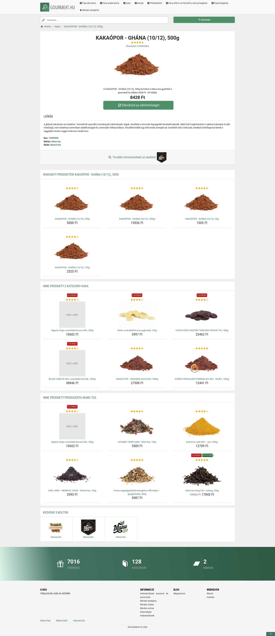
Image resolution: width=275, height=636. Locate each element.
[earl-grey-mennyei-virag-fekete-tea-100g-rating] (72, 460)
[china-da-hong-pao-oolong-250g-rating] (202, 460)
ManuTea (45, 620)
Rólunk (210, 593)
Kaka (127, 3)
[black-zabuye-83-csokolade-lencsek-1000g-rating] (72, 348)
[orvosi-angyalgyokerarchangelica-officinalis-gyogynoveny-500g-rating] (137, 460)
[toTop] (270, 634)
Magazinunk (179, 593)
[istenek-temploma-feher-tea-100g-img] (137, 426)
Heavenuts (79, 620)
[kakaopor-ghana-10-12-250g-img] (72, 203)
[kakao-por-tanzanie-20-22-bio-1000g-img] (137, 363)
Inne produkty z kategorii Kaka (65, 286)
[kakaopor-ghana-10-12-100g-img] (72, 252)
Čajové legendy (220, 3)
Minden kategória (89, 10)
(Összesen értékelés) (137, 46)
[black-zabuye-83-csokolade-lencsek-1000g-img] (72, 363)
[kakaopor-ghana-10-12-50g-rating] (202, 188)
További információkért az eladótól (137, 157)
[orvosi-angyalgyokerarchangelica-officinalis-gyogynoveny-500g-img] (137, 475)
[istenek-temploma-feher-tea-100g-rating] (137, 411)
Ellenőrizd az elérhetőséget (138, 105)
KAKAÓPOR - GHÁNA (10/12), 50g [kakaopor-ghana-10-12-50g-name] (202, 218)
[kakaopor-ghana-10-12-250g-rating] (72, 188)
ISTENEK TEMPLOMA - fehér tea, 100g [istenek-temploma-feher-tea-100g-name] (137, 442)
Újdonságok (146, 612)
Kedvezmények (147, 615)
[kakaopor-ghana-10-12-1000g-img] (137, 203)
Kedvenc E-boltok (55, 512)
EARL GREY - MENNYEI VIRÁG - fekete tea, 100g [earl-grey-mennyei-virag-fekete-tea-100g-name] (72, 490)
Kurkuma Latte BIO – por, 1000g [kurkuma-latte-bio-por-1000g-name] (202, 442)
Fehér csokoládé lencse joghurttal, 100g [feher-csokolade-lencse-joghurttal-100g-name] (137, 330)
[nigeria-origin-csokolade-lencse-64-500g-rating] (72, 300)
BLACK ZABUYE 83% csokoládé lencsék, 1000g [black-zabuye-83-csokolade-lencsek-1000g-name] (72, 379)
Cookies (210, 597)
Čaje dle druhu (87, 3)
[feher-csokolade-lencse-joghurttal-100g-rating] (137, 300)
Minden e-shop (147, 608)
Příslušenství (154, 3)
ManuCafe (55, 144)
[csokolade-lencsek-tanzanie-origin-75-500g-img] (202, 315)
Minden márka (147, 604)
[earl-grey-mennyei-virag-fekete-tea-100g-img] (72, 475)
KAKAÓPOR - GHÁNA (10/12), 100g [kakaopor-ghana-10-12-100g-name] (72, 267)
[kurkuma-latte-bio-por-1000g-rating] (202, 411)
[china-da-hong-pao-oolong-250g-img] (202, 475)
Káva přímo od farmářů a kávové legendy (187, 3)
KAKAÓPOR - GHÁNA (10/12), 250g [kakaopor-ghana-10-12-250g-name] (72, 218)
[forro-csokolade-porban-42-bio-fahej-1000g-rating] (202, 348)
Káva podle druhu (109, 3)
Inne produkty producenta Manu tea (69, 397)
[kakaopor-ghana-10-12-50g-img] (202, 203)
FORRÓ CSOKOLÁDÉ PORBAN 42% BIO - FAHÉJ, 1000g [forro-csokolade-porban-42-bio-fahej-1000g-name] (202, 379)
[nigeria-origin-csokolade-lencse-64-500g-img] (72, 315)
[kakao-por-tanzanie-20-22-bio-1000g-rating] (137, 348)
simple (138, 3)
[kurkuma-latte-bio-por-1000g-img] (202, 426)
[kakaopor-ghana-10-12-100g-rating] (72, 237)
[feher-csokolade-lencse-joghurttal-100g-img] (137, 315)
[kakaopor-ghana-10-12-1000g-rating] (137, 188)
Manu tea (56, 141)
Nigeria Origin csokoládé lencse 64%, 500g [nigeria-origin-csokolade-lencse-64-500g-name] (72, 330)
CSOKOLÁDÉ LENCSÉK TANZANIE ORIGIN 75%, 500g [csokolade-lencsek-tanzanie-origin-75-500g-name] (202, 330)
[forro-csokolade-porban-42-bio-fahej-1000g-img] (202, 363)
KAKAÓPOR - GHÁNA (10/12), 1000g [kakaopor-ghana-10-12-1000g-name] (137, 218)
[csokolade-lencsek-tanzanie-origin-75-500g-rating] (202, 300)
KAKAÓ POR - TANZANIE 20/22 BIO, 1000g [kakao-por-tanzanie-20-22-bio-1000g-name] (137, 379)
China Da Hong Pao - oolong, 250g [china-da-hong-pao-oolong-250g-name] (202, 490)
